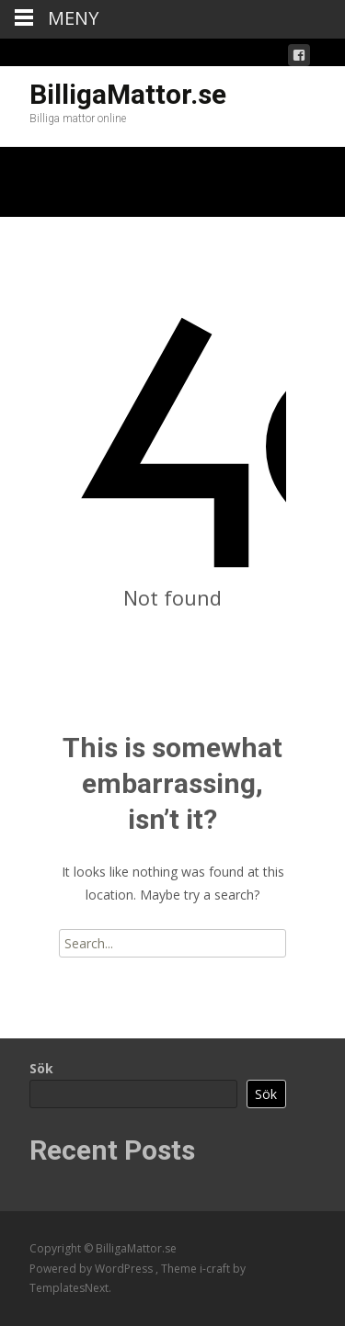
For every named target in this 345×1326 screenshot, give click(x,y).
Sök (41, 1068)
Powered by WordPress (92, 1268)
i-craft (216, 1268)
